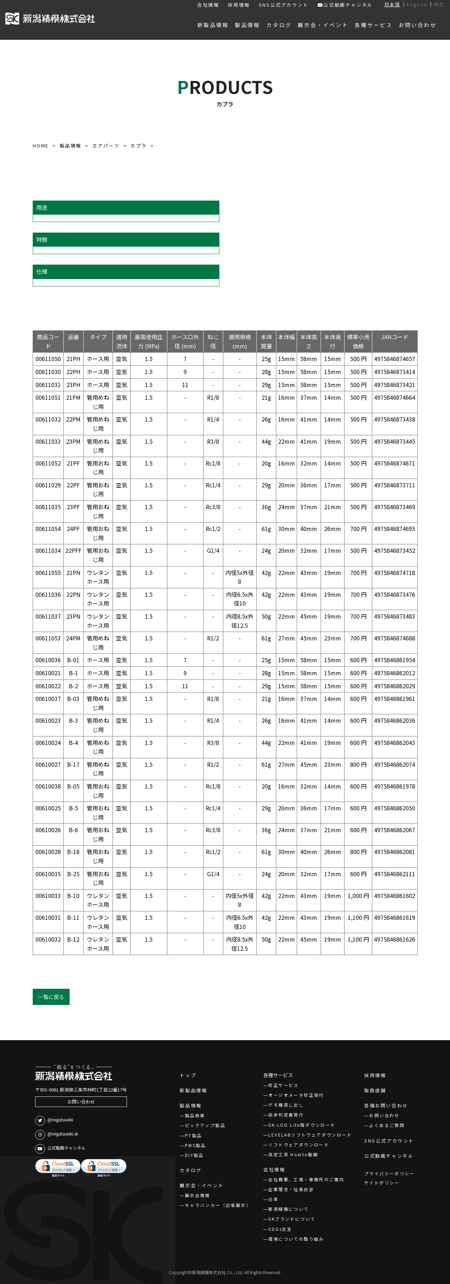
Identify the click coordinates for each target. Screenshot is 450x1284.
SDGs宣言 (280, 1229)
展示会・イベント (202, 1185)
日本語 (392, 4)
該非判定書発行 (286, 1115)
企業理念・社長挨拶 (291, 1189)
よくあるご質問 (387, 1125)
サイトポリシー (382, 1182)
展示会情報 (197, 1195)
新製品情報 (193, 1090)
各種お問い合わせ (386, 1105)
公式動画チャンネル (345, 4)
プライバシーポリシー (389, 1173)
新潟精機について (288, 1209)
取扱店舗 (375, 1090)
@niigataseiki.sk (56, 1135)
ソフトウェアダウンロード (298, 1144)
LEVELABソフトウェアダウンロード (310, 1135)
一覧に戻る (51, 996)
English (417, 4)
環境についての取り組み (296, 1239)
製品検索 (195, 1115)
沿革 (273, 1199)
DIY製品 (194, 1155)
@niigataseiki (54, 1121)
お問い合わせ (81, 1101)
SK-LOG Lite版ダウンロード (301, 1125)
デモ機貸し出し (286, 1105)
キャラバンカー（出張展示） (218, 1205)
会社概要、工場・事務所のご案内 (306, 1179)
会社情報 (208, 4)
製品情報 (190, 1105)
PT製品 (193, 1135)
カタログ (190, 1170)
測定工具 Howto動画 (293, 1154)
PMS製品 (195, 1145)
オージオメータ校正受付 (296, 1095)
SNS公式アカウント (284, 4)
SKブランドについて (291, 1219)
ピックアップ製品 (205, 1125)
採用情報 (239, 4)
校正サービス (283, 1085)
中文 (439, 4)
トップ (188, 1075)
